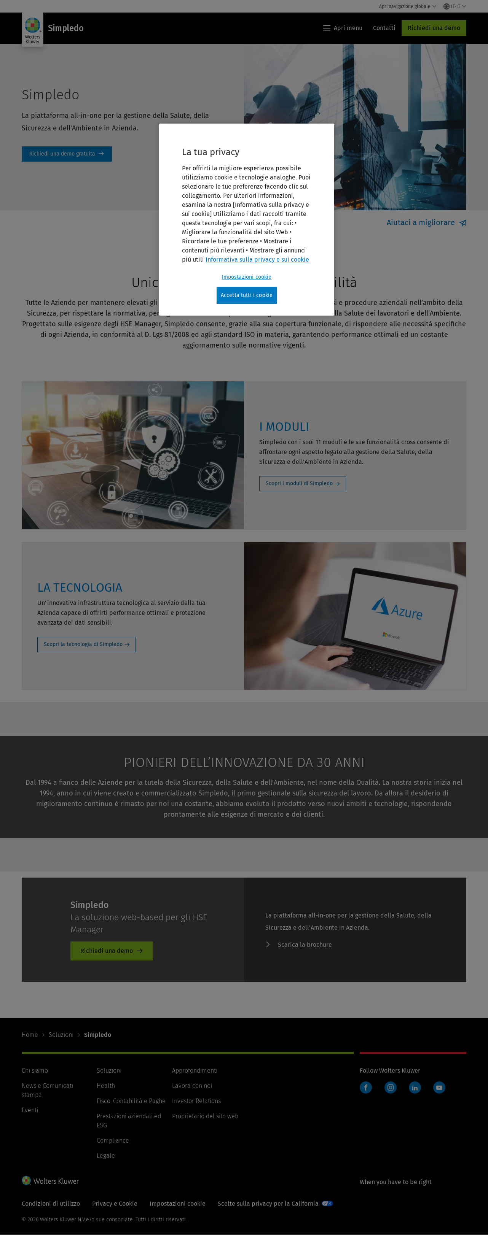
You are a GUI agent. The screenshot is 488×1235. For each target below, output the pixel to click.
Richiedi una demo (434, 28)
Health (106, 1085)
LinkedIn (415, 1087)
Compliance (113, 1140)
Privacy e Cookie (114, 1203)
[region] (246, 220)
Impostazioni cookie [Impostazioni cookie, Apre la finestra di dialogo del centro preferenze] (246, 277)
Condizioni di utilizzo (51, 1203)
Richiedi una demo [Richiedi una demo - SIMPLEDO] (106, 950)
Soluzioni (61, 1034)
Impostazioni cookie (178, 1203)
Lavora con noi (192, 1085)
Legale (106, 1155)
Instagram (390, 1087)
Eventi (30, 1110)
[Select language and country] (454, 6)
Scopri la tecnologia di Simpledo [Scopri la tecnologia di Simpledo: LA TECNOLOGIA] (83, 644)
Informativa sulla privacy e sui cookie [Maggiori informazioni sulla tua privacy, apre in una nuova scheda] (257, 259)
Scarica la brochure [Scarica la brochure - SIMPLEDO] (305, 944)
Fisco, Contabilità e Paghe (131, 1101)
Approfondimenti (194, 1070)
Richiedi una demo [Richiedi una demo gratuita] (67, 154)
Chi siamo (35, 1070)
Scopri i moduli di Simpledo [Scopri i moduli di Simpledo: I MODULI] (299, 483)
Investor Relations (196, 1101)
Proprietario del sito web (205, 1116)
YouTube (439, 1087)
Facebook (366, 1087)
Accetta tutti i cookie (247, 295)
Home (30, 1034)
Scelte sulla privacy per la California (268, 1203)
